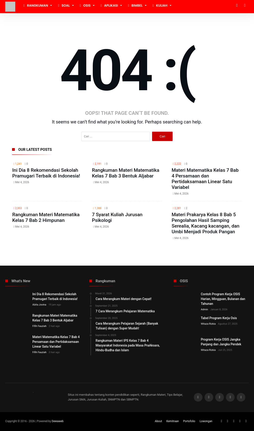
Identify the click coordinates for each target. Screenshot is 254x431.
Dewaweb (58, 421)
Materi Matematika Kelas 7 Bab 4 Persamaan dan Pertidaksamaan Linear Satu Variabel (205, 178)
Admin (204, 309)
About (158, 421)
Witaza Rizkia (208, 323)
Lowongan (206, 421)
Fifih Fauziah (39, 326)
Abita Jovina (39, 304)
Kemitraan (172, 421)
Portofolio (189, 421)
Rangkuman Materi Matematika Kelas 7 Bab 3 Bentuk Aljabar (125, 173)
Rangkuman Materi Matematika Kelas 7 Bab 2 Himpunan (46, 217)
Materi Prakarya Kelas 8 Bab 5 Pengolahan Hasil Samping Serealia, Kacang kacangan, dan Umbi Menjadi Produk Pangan (205, 223)
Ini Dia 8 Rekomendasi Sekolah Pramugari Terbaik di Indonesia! (46, 173)
